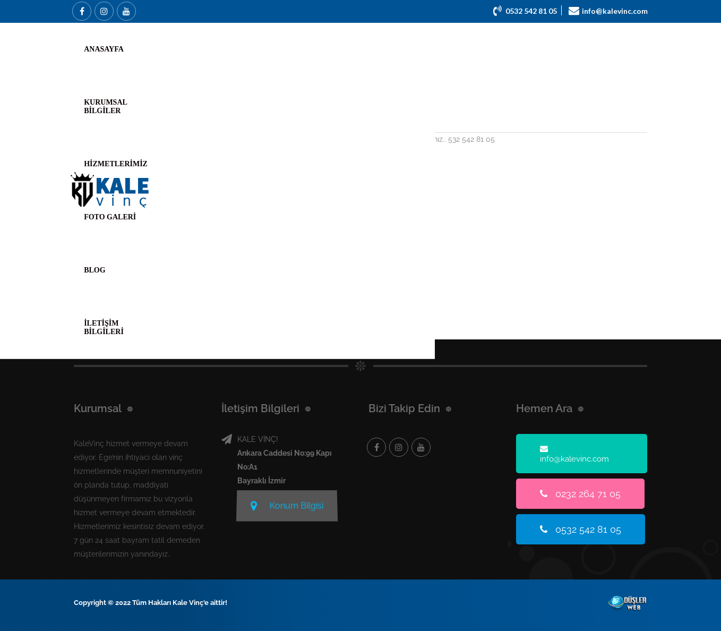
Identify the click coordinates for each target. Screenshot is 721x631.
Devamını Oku (152, 174)
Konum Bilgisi (287, 504)
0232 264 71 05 (580, 493)
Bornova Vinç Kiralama (181, 116)
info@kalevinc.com (574, 454)
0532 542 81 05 (580, 529)
